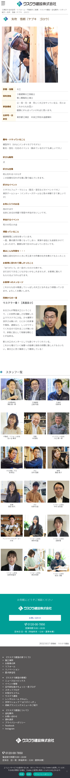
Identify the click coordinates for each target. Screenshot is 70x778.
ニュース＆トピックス (15, 680)
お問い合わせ (35, 617)
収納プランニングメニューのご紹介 (21, 705)
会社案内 (9, 713)
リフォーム (10, 666)
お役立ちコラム (12, 692)
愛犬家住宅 (10, 672)
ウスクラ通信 (11, 695)
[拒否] (67, 771)
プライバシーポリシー (15, 722)
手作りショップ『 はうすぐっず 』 (21, 702)
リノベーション (12, 669)
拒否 (29, 774)
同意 (21, 774)
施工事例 (9, 660)
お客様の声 (10, 663)
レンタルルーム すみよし (16, 698)
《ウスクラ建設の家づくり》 (18, 657)
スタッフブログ (12, 689)
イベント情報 (11, 683)
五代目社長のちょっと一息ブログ (20, 686)
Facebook (9, 725)
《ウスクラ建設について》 (17, 710)
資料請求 (9, 719)
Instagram (10, 728)
